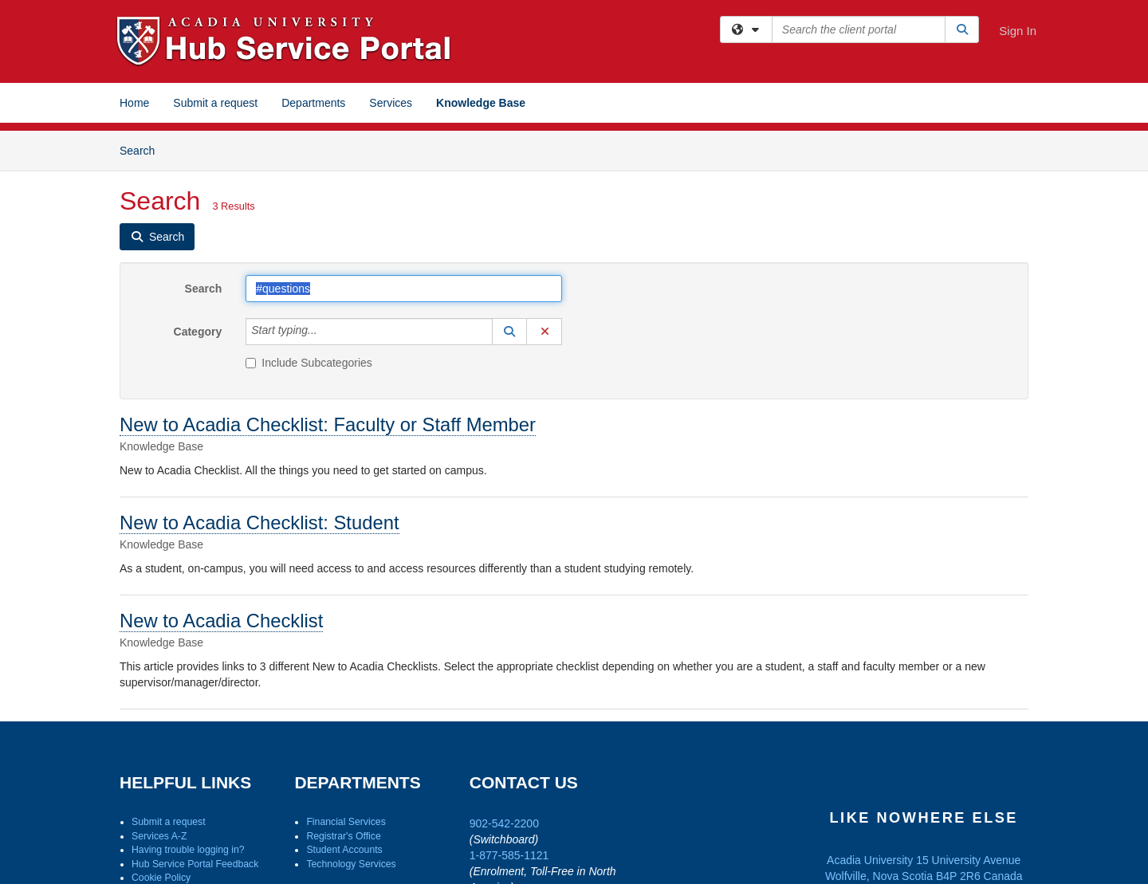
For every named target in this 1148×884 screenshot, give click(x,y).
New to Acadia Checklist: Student (259, 522)
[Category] (326, 331)
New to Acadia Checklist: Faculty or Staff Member (328, 424)
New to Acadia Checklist (221, 620)
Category (198, 331)
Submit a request (215, 102)
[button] (509, 331)
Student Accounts (344, 849)
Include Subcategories (309, 362)
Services (390, 102)
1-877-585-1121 (509, 855)
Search (143, 149)
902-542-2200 (504, 823)
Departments (313, 102)
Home (134, 102)
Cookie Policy (161, 877)
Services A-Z (159, 836)
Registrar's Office (343, 836)
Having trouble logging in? (188, 849)
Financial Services (345, 821)
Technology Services (350, 864)
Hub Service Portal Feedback (195, 864)
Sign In (1017, 30)
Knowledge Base (480, 102)
